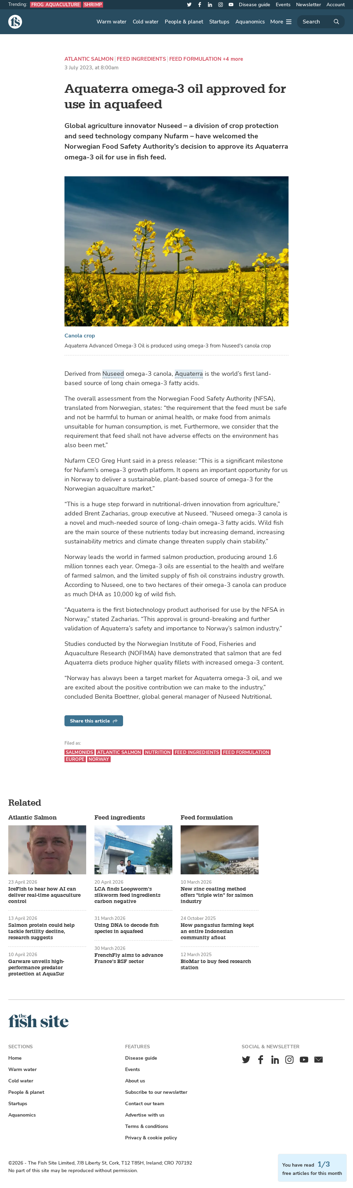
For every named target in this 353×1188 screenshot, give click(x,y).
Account (335, 4)
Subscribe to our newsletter (156, 1092)
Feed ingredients (141, 59)
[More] (281, 21)
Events (283, 4)
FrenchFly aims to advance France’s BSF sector (128, 958)
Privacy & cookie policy (151, 1138)
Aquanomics (250, 21)
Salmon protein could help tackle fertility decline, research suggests (41, 931)
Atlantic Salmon (88, 59)
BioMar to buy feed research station (216, 965)
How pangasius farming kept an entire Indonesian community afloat (217, 931)
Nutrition (158, 752)
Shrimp (93, 5)
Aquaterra (189, 374)
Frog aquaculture (55, 5)
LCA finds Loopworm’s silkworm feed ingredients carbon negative (127, 895)
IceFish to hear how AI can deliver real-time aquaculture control (44, 895)
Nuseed (113, 374)
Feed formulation (195, 59)
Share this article (94, 721)
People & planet (184, 21)
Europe (75, 759)
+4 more (233, 59)
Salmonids (79, 752)
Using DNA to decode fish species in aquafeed (126, 928)
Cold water (146, 21)
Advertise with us (144, 1115)
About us (135, 1081)
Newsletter (308, 4)
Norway (99, 759)
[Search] (321, 21)
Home (15, 1058)
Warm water (112, 21)
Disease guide (254, 4)
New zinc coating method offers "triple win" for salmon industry (217, 895)
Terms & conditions (146, 1126)
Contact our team (144, 1103)
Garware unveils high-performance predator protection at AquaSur (36, 968)
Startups (219, 21)
